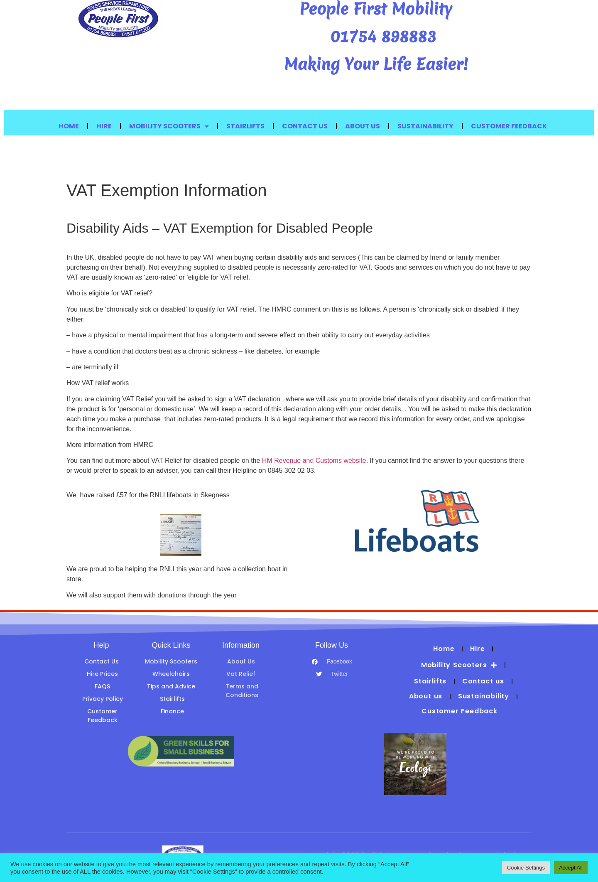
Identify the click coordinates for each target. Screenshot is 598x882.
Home (69, 126)
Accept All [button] (571, 868)
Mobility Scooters (169, 126)
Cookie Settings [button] (526, 868)
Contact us (305, 126)
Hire (104, 126)
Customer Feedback (509, 126)
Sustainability (425, 126)
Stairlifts (245, 126)
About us (362, 126)
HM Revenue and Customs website (314, 460)
